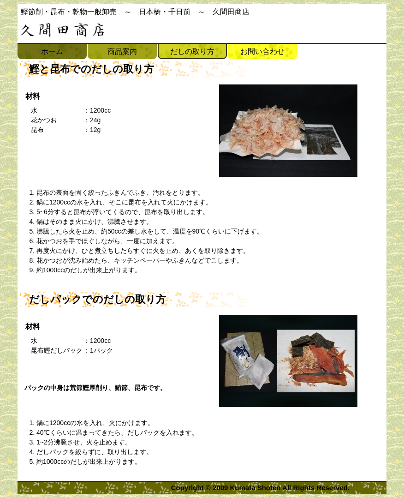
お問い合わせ (262, 51)
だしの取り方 (192, 51)
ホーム (52, 51)
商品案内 (122, 51)
